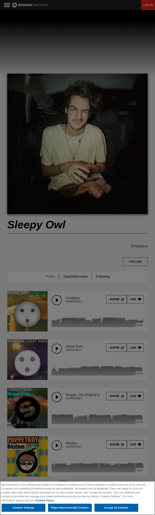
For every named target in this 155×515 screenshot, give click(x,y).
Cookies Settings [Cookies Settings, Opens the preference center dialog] (23, 508)
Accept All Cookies (116, 508)
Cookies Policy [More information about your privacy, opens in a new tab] (44, 500)
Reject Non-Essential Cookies (70, 508)
